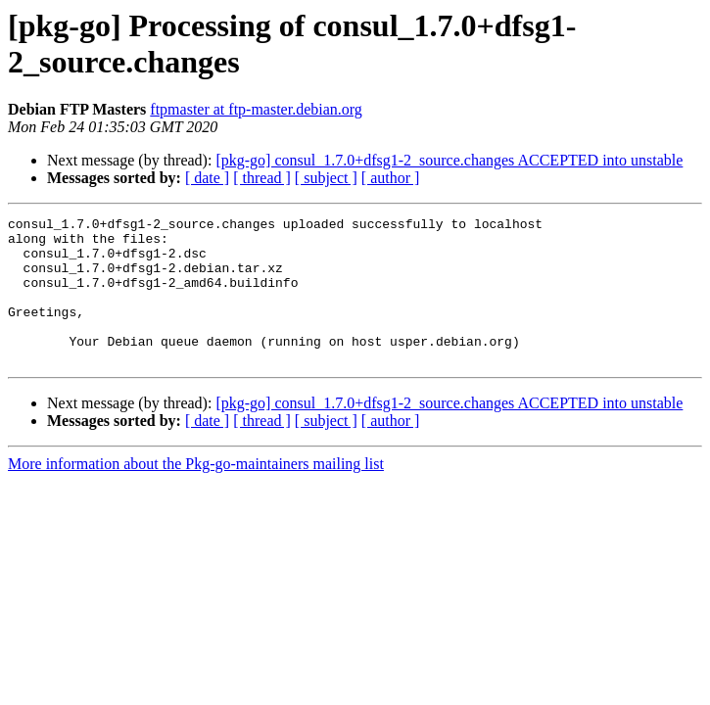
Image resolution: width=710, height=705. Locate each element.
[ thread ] (262, 177)
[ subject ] (326, 177)
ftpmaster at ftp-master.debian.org (256, 109)
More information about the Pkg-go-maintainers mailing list (196, 493)
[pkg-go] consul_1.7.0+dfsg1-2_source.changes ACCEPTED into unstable (449, 160)
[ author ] (390, 177)
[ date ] (207, 177)
